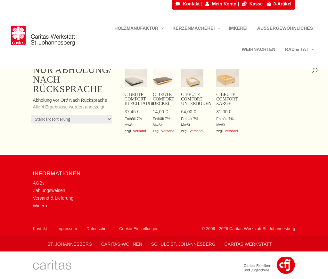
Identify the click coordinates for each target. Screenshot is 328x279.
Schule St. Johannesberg (183, 244)
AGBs (39, 183)
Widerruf (41, 205)
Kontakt (188, 4)
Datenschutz (98, 228)
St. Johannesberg (69, 244)
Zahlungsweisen (49, 190)
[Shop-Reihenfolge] (71, 119)
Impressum (66, 228)
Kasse (252, 4)
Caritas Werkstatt (248, 244)
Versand (139, 131)
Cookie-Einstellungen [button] (139, 228)
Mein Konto (220, 4)
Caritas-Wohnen (121, 244)
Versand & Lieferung (53, 198)
